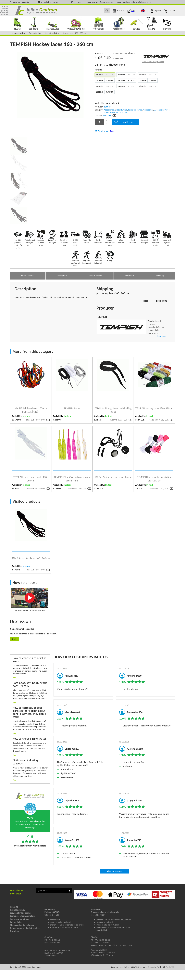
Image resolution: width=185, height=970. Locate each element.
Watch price (103, 131)
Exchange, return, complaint (22, 916)
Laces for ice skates (118, 112)
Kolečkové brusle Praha (36, 10)
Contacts (14, 907)
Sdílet (112, 131)
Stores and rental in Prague (22, 925)
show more (161, 336)
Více (14, 677)
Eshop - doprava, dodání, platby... (25, 928)
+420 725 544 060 (21, 2)
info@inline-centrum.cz (51, 2)
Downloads (15, 931)
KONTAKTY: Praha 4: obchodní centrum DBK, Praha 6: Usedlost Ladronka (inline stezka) (112, 2)
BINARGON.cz (137, 967)
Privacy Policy (16, 922)
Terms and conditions (19, 919)
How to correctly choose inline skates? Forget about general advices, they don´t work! (29, 713)
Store (119, 10)
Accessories (19, 33)
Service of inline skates (20, 913)
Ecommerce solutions (120, 967)
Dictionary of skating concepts (25, 762)
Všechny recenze (114, 871)
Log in (14, 639)
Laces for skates (52, 33)
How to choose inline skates (29, 738)
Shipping (107, 115)
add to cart (123, 122)
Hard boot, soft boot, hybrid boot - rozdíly (30, 685)
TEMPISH (108, 106)
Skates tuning (35, 33)
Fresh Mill (170, 967)
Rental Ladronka (17, 910)
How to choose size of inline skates (29, 660)
